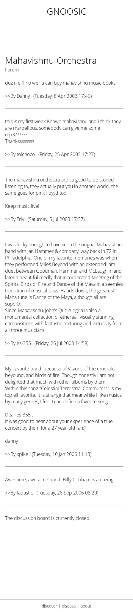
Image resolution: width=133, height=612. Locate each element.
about (86, 606)
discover (49, 606)
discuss (69, 606)
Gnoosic (66, 11)
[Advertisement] (64, 564)
